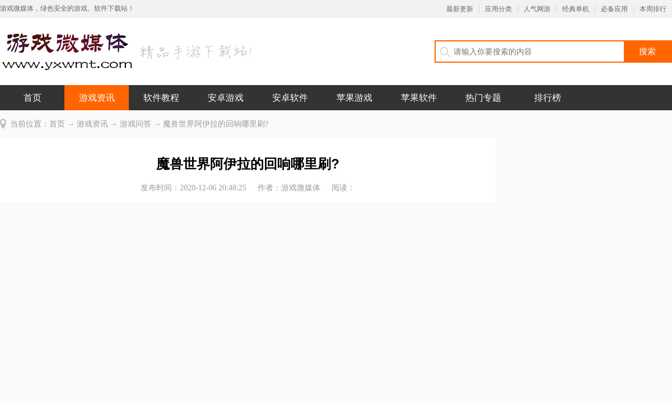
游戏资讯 (97, 97)
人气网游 (537, 9)
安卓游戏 (226, 97)
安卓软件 (290, 97)
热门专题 (483, 97)
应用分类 (498, 9)
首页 (32, 97)
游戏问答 (135, 124)
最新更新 (459, 9)
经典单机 (575, 9)
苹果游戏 (354, 97)
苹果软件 (419, 97)
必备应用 (614, 9)
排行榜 (547, 97)
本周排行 (653, 9)
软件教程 (161, 97)
